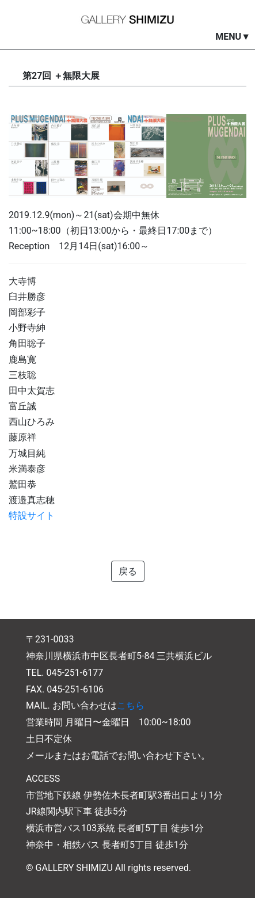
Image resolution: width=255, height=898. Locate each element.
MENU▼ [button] (232, 36)
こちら (130, 705)
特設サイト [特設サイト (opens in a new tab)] (32, 515)
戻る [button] (128, 571)
